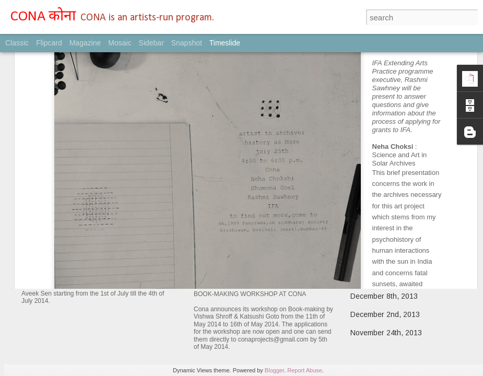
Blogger (274, 370)
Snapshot (186, 43)
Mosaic (119, 43)
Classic (17, 43)
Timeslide (224, 43)
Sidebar (151, 43)
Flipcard (49, 43)
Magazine (85, 43)
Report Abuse (304, 370)
